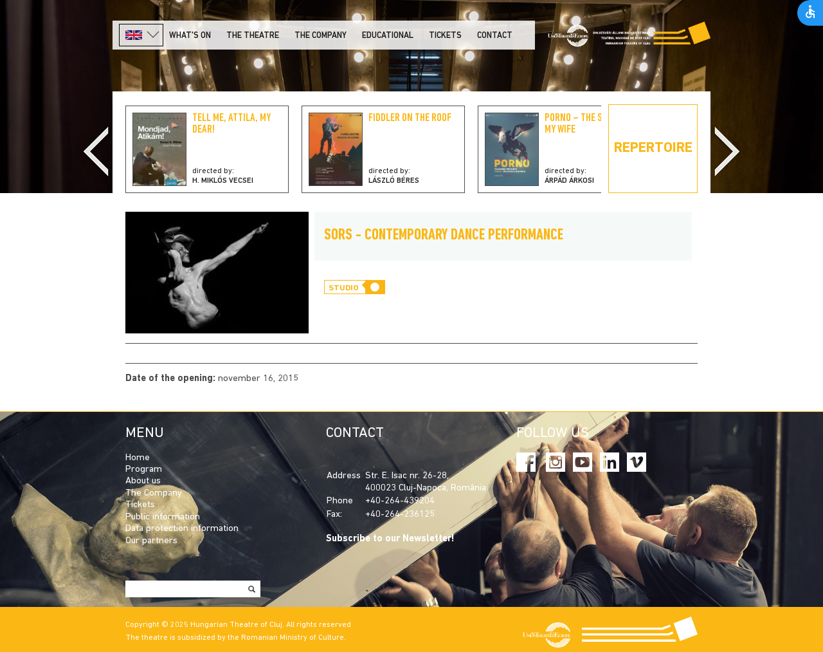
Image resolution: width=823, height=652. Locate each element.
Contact (494, 36)
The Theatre (252, 36)
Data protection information (182, 529)
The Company (153, 493)
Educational (387, 36)
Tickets (445, 36)
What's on (190, 36)
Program (143, 469)
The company (320, 36)
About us (143, 481)
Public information (162, 517)
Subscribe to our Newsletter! (390, 539)
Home (137, 458)
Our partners (151, 541)
